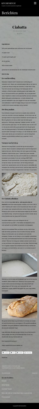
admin (20, 33)
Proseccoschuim (6, 397)
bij (13, 366)
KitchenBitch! (8, 3)
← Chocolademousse (5, 373)
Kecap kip (4, 381)
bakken (10, 366)
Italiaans (23, 368)
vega (19, 366)
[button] (35, 3)
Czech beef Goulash (7, 389)
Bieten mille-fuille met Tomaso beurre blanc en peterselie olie (17, 393)
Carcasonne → (35, 373)
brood (15, 366)
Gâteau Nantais (5, 385)
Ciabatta (18, 368)
